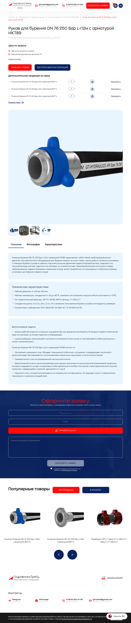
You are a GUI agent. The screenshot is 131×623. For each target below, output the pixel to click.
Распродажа (66, 490)
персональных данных (69, 470)
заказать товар (20, 67)
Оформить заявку (97, 6)
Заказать (116, 82)
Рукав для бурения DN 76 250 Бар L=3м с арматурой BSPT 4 (34, 82)
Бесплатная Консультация (52, 67)
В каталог (95, 490)
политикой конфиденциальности (77, 619)
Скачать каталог (112, 578)
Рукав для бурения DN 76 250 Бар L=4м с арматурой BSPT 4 (34, 89)
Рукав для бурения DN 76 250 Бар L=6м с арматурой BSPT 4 (34, 96)
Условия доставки (14, 59)
